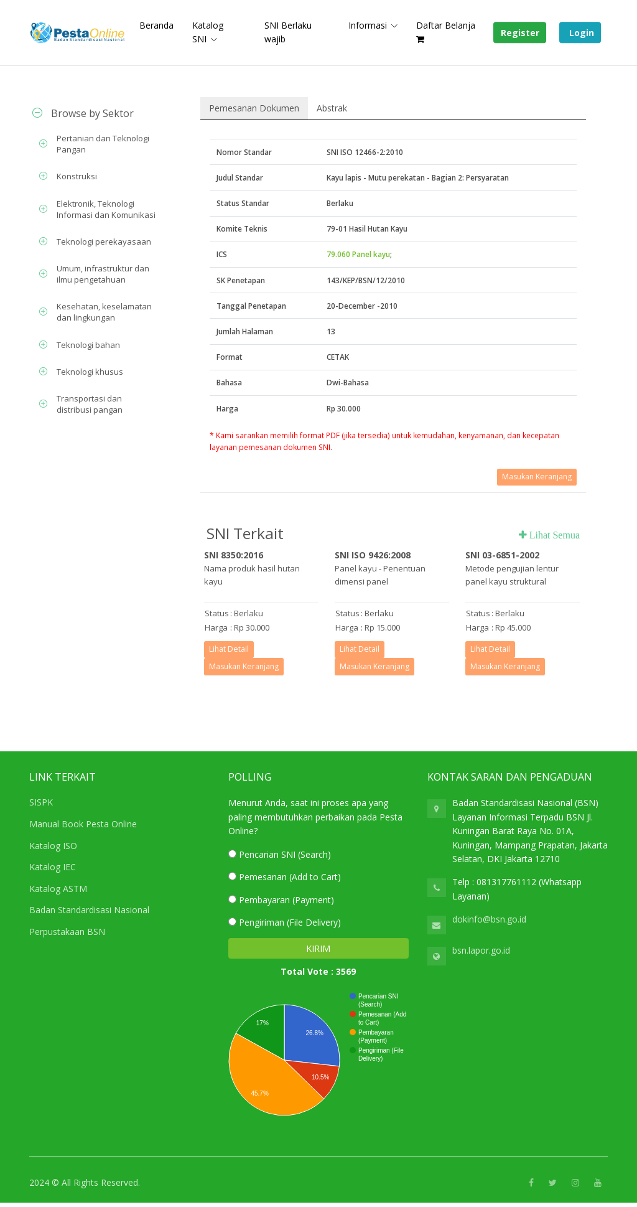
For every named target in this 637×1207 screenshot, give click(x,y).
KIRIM (318, 948)
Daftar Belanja (445, 31)
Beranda (156, 25)
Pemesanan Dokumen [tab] (254, 108)
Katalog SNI (207, 32)
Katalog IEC (52, 867)
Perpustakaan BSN (67, 931)
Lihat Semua (553, 535)
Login (580, 33)
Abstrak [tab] (332, 108)
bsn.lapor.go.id (481, 950)
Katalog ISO (53, 846)
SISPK (41, 802)
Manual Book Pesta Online (83, 824)
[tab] (94, 113)
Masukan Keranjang (537, 476)
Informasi (367, 25)
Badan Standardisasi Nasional (89, 910)
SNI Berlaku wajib (288, 32)
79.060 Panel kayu (358, 254)
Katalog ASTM (58, 889)
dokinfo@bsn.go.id (489, 919)
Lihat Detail (229, 649)
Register (520, 33)
